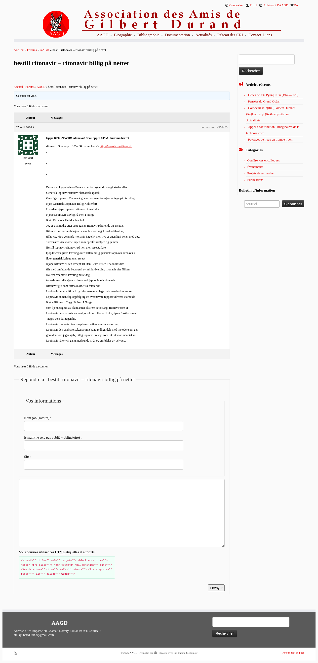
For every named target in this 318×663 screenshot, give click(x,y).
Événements (255, 167)
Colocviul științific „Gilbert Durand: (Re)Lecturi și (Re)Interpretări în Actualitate (270, 114)
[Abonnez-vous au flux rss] (17, 653)
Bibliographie (150, 35)
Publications (255, 180)
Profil (251, 5)
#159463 (222, 127)
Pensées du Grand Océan (264, 101)
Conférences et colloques (263, 160)
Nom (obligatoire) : (37, 418)
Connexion (234, 5)
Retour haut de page (293, 652)
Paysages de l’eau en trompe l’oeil (270, 139)
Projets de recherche (260, 173)
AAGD (104, 35)
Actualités (205, 35)
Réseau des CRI (231, 35)
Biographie (124, 35)
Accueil (19, 50)
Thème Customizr (188, 652)
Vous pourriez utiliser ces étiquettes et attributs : (57, 552)
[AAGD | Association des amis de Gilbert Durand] (47, 24)
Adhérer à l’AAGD (273, 5)
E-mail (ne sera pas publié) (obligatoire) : (53, 437)
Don (294, 5)
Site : (27, 457)
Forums (32, 50)
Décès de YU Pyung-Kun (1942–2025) (273, 95)
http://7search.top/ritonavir (116, 146)
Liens (267, 35)
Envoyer (216, 588)
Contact (254, 35)
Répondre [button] (208, 127)
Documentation (179, 35)
